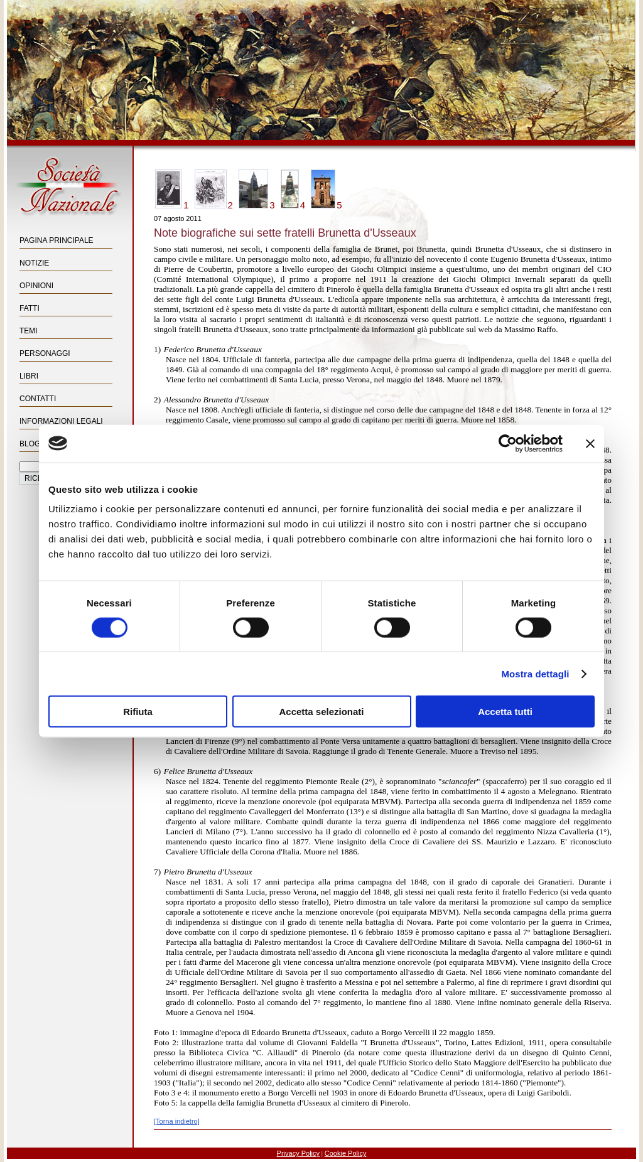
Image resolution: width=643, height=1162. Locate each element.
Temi (28, 330)
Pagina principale (56, 240)
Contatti (37, 398)
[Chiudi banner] (590, 443)
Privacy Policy (298, 1153)
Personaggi (44, 353)
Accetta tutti (505, 711)
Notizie (34, 263)
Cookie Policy (346, 1153)
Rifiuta (138, 711)
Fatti (29, 308)
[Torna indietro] (177, 1121)
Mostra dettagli (535, 673)
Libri (28, 376)
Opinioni (36, 285)
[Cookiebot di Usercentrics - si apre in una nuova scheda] (508, 443)
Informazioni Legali (61, 421)
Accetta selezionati (321, 711)
